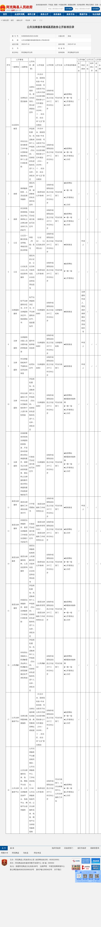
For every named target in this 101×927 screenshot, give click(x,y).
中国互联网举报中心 (57, 866)
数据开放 (83, 14)
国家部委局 (94, 848)
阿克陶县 (15, 853)
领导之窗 (31, 14)
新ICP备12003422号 (44, 870)
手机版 (50, 5)
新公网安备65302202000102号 (22, 870)
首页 (12, 20)
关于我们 (57, 870)
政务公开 (44, 14)
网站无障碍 (90, 5)
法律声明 (43, 866)
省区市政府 (81, 848)
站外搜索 (69, 9)
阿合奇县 (37, 853)
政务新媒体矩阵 (41, 5)
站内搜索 (96, 9)
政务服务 (57, 14)
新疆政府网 (72, 5)
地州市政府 (56, 848)
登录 (96, 5)
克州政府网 (81, 5)
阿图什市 (4, 853)
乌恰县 (25, 853)
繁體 (55, 5)
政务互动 (70, 14)
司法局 (28, 20)
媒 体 (12, 848)
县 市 (4, 848)
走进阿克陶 (19, 14)
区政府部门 (68, 848)
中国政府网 (63, 5)
